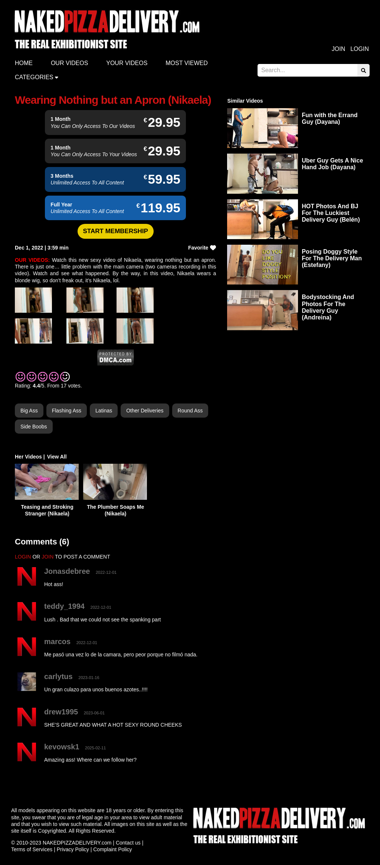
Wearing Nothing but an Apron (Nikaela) (113, 100)
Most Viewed (187, 63)
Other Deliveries (144, 411)
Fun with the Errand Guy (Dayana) (329, 118)
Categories (34, 77)
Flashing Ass (66, 411)
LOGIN (23, 557)
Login (359, 49)
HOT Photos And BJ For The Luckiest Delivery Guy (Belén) (331, 213)
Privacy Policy (73, 849)
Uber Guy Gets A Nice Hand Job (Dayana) (332, 163)
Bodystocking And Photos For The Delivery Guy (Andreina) (328, 307)
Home (24, 63)
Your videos (126, 63)
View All (57, 457)
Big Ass (29, 411)
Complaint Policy (112, 849)
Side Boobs (33, 427)
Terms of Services (31, 849)
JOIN (47, 557)
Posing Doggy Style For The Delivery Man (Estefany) (332, 258)
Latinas (103, 411)
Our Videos (69, 63)
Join (338, 49)
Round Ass (190, 411)
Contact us (128, 843)
